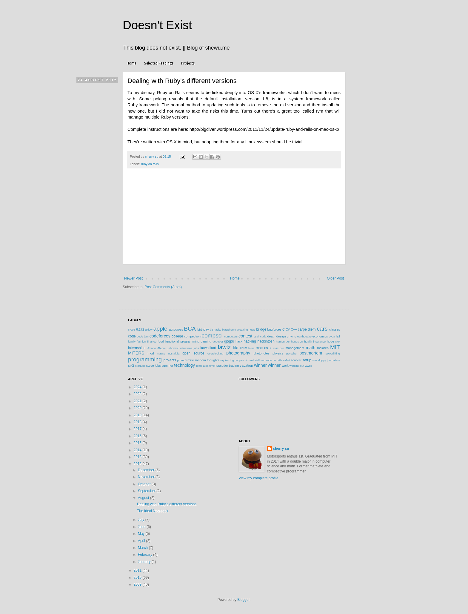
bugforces (274, 329)
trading (234, 365)
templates (202, 365)
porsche (291, 353)
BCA (189, 329)
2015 (138, 443)
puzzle (189, 360)
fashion (141, 341)
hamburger (283, 341)
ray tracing (227, 360)
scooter (296, 360)
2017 (138, 429)
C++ (294, 329)
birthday (203, 329)
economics (320, 336)
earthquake (304, 336)
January (145, 562)
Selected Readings (158, 63)
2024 (138, 387)
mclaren (323, 348)
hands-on (297, 341)
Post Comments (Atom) (163, 287)
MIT (335, 347)
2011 (138, 570)
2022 (138, 394)
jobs (196, 348)
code (132, 336)
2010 (138, 577)
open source (193, 353)
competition (192, 336)
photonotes (261, 353)
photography (238, 353)
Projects (188, 63)
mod (151, 353)
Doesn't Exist (157, 25)
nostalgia (173, 353)
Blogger (243, 600)
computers (231, 336)
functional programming (182, 341)
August (144, 498)
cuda (263, 336)
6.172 (140, 329)
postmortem (310, 353)
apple (160, 329)
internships (136, 348)
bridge (261, 329)
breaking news (246, 329)
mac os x (263, 348)
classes (334, 329)
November (147, 477)
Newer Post (133, 278)
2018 (138, 422)
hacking (250, 341)
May (142, 534)
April (142, 541)
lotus (251, 348)
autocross (176, 329)
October (145, 484)
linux (243, 348)
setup (306, 360)
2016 (138, 436)
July (141, 520)
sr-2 (131, 365)
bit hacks (215, 329)
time (212, 365)
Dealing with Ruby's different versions (167, 504)
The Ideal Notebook (152, 511)
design (281, 336)
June (142, 527)
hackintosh (265, 341)
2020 (138, 408)
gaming (206, 341)
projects (170, 360)
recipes (239, 360)
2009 (138, 584)
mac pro (278, 348)
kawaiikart (208, 348)
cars (322, 329)
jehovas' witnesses (180, 348)
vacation (246, 365)
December (147, 470)
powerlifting (333, 353)
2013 (138, 457)
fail (338, 336)
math (310, 347)
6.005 (131, 329)
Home (131, 63)
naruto (161, 353)
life (235, 347)
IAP (337, 341)
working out (297, 365)
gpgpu (229, 341)
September (147, 491)
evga (332, 336)
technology (184, 365)
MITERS (136, 353)
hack (238, 341)
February (145, 554)
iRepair (161, 348)
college (177, 336)
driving (291, 336)
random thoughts (207, 360)
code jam (143, 336)
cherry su (281, 448)
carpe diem (307, 329)
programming (145, 359)
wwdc (308, 365)
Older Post (335, 278)
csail (256, 336)
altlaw (149, 329)
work (285, 365)
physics (278, 353)
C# (288, 329)
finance (151, 341)
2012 (138, 464)
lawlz (224, 347)
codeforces (160, 336)
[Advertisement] (234, 219)
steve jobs (153, 365)
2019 (138, 415)
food (161, 341)
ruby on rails (150, 164)
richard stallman (255, 360)
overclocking (215, 353)
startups (140, 365)
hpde (330, 341)
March (143, 548)
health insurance (315, 341)
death (271, 336)
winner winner (267, 365)
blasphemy (229, 329)
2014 (138, 450)
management (294, 348)
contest (245, 336)
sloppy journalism (329, 360)
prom (180, 360)
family (132, 341)
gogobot (218, 341)
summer (167, 365)
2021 (138, 401)
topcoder (221, 365)
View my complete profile (258, 478)
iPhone (151, 348)
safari (286, 360)
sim (314, 360)
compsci (211, 335)
